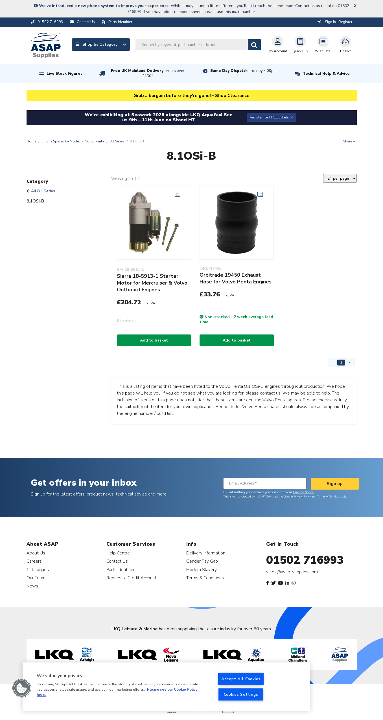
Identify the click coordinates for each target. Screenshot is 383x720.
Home (31, 141)
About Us (36, 553)
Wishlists (323, 44)
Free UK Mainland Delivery (147, 73)
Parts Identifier (120, 570)
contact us (270, 393)
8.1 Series (117, 141)
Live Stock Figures (64, 73)
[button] (22, 688)
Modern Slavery (201, 570)
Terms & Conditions (205, 578)
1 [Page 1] (341, 362)
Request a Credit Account (131, 578)
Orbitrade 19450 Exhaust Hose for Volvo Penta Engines (236, 278)
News (32, 586)
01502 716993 (305, 560)
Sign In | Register (335, 22)
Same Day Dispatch (243, 70)
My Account (277, 44)
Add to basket (154, 340)
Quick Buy (300, 44)
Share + (349, 141)
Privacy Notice (303, 492)
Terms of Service (327, 497)
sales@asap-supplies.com (292, 572)
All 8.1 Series (41, 191)
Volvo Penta (94, 141)
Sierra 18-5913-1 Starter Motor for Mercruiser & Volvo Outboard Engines (152, 283)
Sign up (335, 484)
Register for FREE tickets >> (271, 117)
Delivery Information (205, 553)
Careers (34, 561)
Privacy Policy (302, 497)
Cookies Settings (241, 694)
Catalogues (38, 570)
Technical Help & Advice (326, 73)
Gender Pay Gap (202, 561)
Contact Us (117, 561)
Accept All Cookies (241, 679)
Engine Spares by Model (60, 141)
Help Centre (118, 553)
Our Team (36, 578)
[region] (166, 686)
